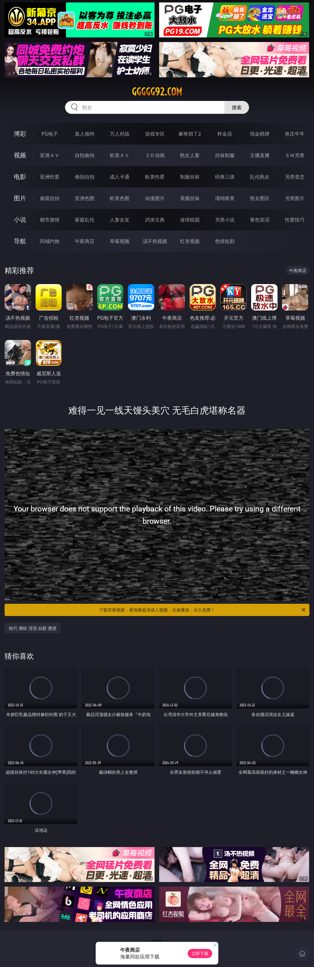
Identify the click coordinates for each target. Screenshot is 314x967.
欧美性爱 (155, 176)
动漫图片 (155, 198)
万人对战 (119, 133)
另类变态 (294, 176)
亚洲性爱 (49, 176)
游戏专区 (155, 133)
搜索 (237, 107)
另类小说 (225, 219)
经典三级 (225, 176)
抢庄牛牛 (294, 133)
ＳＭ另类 (294, 155)
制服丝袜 (190, 176)
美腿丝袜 (190, 198)
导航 (20, 241)
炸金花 (224, 133)
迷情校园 (190, 219)
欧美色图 (119, 198)
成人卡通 (119, 176)
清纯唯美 (225, 198)
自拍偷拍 (84, 155)
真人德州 (84, 133)
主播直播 (260, 155)
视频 (20, 155)
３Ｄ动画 (155, 155)
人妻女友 (119, 219)
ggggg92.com (157, 92)
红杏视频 (190, 241)
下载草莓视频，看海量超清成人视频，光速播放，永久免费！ (202, 610)
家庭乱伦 (84, 219)
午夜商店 (84, 241)
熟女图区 (260, 198)
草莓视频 (119, 241)
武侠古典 (155, 219)
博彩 (20, 133)
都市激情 (49, 219)
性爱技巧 (294, 219)
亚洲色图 (84, 198)
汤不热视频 (155, 241)
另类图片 (294, 198)
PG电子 (49, 133)
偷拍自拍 (84, 176)
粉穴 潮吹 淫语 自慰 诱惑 (32, 628)
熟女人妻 (190, 155)
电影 (20, 176)
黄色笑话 (260, 219)
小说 (20, 219)
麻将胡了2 (189, 133)
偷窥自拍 (49, 198)
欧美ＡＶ (119, 155)
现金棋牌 (260, 133)
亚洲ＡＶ (49, 155)
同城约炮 (49, 241)
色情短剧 (225, 241)
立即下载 (200, 953)
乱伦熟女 (260, 176)
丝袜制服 (225, 155)
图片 (20, 198)
